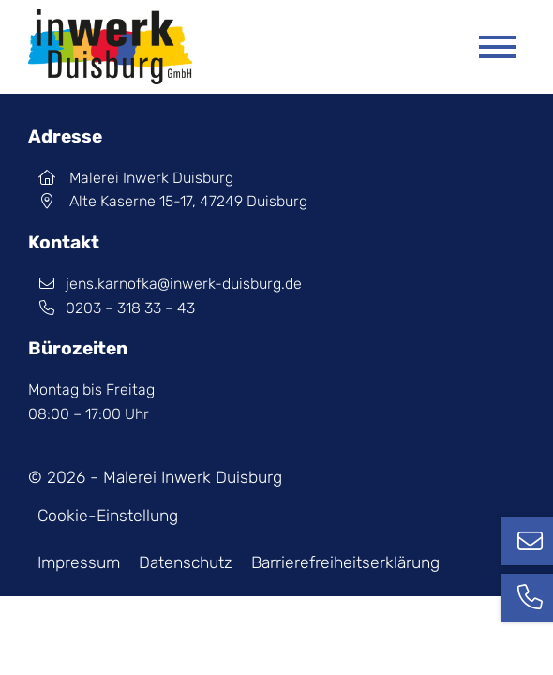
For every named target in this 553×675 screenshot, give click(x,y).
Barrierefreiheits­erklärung (345, 562)
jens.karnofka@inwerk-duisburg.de (165, 283)
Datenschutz (185, 562)
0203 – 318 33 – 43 (111, 308)
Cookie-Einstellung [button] (107, 515)
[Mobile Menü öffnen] (498, 47)
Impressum (78, 562)
